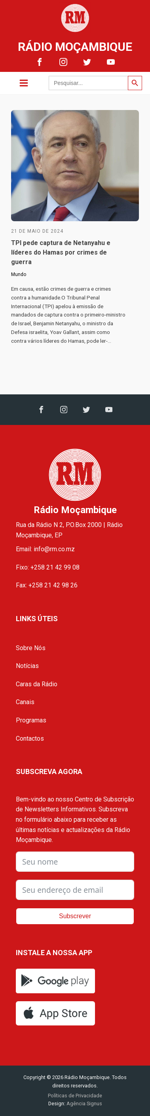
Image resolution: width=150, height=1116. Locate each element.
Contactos (30, 738)
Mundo (18, 274)
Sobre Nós (31, 648)
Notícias (27, 666)
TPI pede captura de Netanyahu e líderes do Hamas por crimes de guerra (60, 252)
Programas (31, 720)
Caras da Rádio (36, 684)
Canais (25, 702)
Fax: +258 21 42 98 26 (47, 585)
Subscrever (75, 916)
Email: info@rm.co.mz (45, 549)
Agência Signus (83, 1103)
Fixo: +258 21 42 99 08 (48, 567)
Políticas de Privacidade (75, 1096)
